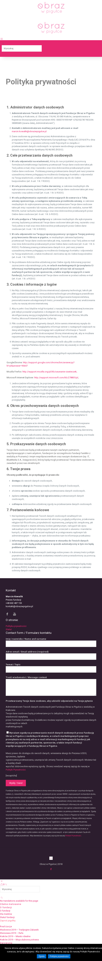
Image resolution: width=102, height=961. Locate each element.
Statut (9, 629)
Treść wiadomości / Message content (51, 686)
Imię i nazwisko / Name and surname (51, 642)
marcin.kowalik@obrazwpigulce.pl (29, 131)
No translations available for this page (19, 901)
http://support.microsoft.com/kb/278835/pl (56, 377)
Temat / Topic (51, 668)
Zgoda (41, 956)
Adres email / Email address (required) (51, 655)
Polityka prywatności (16, 626)
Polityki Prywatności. (16, 769)
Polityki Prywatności (73, 836)
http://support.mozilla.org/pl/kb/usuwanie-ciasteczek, (49, 371)
